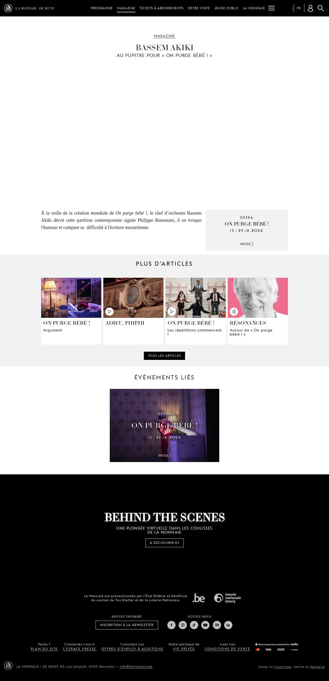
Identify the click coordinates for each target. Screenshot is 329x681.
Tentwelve (317, 666)
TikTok (194, 625)
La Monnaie (254, 8)
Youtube (205, 625)
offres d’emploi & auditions (132, 649)
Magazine (126, 8)
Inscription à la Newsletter (126, 625)
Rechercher (321, 8)
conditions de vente (228, 649)
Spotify (217, 625)
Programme (102, 8)
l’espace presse (79, 649)
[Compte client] (310, 8)
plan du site (44, 649)
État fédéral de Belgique (199, 597)
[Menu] (271, 8)
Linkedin (228, 625)
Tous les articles (164, 356)
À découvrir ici (164, 543)
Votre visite (199, 8)
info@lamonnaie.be (136, 666)
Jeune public (226, 8)
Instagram (183, 625)
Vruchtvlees (282, 666)
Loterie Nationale (227, 598)
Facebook (171, 625)
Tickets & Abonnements (162, 8)
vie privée (184, 649)
